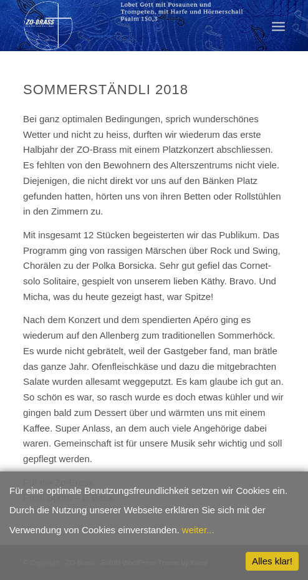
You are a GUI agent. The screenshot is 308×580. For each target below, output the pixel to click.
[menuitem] (278, 26)
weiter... (198, 529)
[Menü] (278, 26)
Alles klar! (272, 561)
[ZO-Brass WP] (128, 26)
